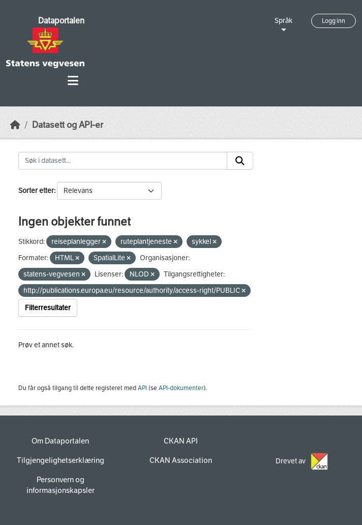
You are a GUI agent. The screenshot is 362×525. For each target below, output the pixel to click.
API (142, 388)
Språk (283, 20)
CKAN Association (180, 460)
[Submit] (240, 161)
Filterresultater (48, 307)
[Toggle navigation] (73, 80)
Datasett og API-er (67, 125)
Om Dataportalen (60, 441)
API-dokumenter (181, 388)
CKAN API (181, 441)
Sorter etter (36, 190)
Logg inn (333, 20)
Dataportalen (61, 20)
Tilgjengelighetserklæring (60, 460)
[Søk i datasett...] (122, 161)
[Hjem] (15, 125)
